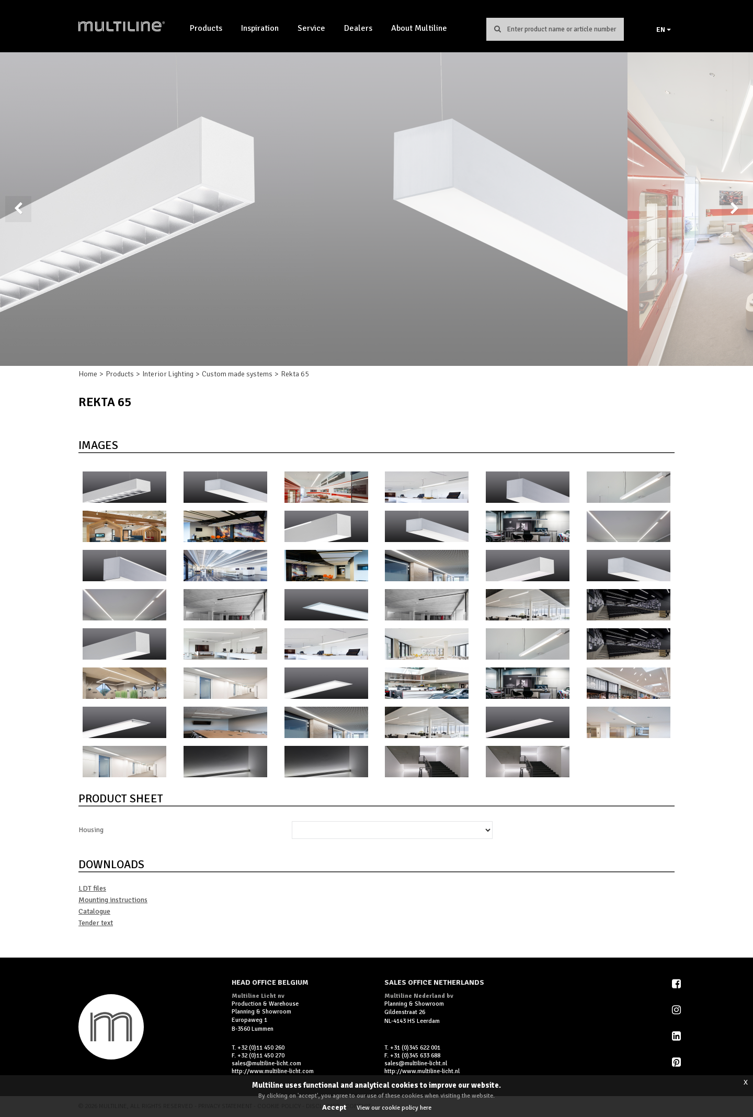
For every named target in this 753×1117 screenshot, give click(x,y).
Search (497, 29)
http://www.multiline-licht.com (273, 1071)
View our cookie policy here (394, 1108)
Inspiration (260, 28)
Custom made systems (237, 374)
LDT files (92, 888)
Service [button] (311, 28)
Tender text (95, 922)
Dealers (358, 28)
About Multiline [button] (419, 28)
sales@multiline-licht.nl (415, 1063)
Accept (334, 1107)
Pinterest (677, 1062)
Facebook (677, 983)
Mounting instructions (112, 899)
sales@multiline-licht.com (266, 1063)
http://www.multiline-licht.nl (422, 1071)
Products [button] (206, 28)
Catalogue (94, 911)
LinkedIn (677, 1036)
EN (663, 29)
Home (87, 374)
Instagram (677, 1010)
